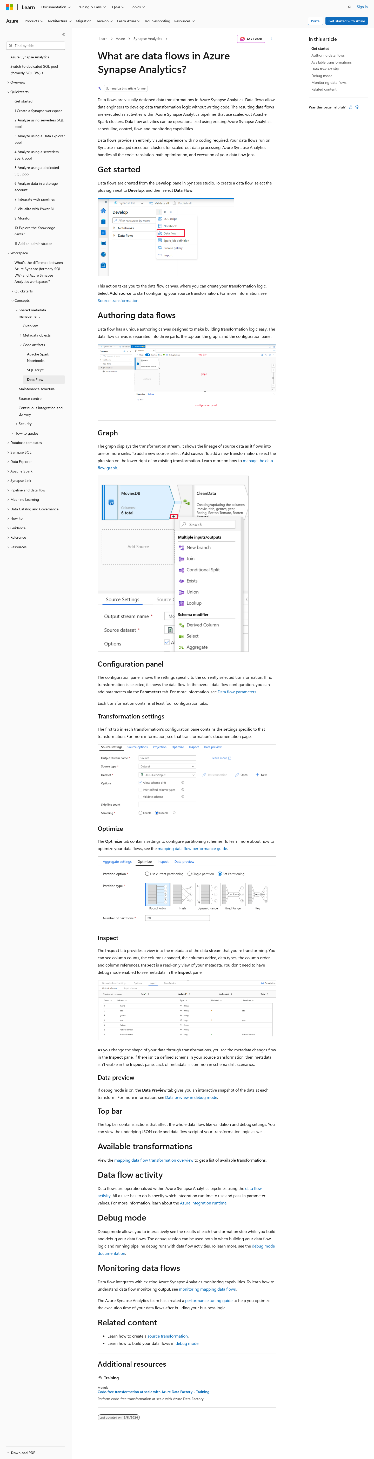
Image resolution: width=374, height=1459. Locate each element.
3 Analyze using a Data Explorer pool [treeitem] (40, 139)
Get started (320, 48)
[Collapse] (63, 34)
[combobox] (35, 46)
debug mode (187, 1343)
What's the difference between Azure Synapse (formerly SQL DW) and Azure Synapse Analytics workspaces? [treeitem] (39, 272)
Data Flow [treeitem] (35, 379)
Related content (324, 89)
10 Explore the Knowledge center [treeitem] (35, 231)
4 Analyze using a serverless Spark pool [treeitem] (37, 155)
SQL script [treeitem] (35, 369)
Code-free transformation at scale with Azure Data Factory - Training (153, 1391)
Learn (103, 38)
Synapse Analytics (147, 38)
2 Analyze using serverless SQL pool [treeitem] (39, 123)
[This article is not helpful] (357, 107)
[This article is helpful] (351, 107)
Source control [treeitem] (30, 398)
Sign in (362, 6)
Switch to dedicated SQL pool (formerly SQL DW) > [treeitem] (34, 69)
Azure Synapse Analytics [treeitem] (29, 56)
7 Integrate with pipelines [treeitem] (35, 199)
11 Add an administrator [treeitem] (33, 243)
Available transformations (331, 62)
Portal (315, 20)
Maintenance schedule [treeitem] (37, 388)
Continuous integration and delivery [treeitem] (41, 411)
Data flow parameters (237, 691)
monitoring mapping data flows (207, 1289)
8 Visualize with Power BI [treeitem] (34, 208)
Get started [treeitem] (23, 101)
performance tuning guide (208, 1300)
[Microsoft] (9, 7)
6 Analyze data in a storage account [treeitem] (36, 186)
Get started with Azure (347, 20)
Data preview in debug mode (191, 1097)
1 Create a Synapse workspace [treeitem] (38, 110)
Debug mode (321, 75)
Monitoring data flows (328, 82)
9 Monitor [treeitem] (23, 218)
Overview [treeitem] (30, 325)
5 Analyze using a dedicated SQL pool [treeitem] (37, 170)
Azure (120, 38)
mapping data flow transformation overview (153, 1160)
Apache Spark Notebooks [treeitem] (38, 357)
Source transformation (118, 300)
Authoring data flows (328, 55)
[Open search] (349, 7)
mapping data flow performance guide (192, 848)
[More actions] (271, 39)
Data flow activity (325, 68)
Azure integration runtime (203, 1202)
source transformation (168, 1336)
